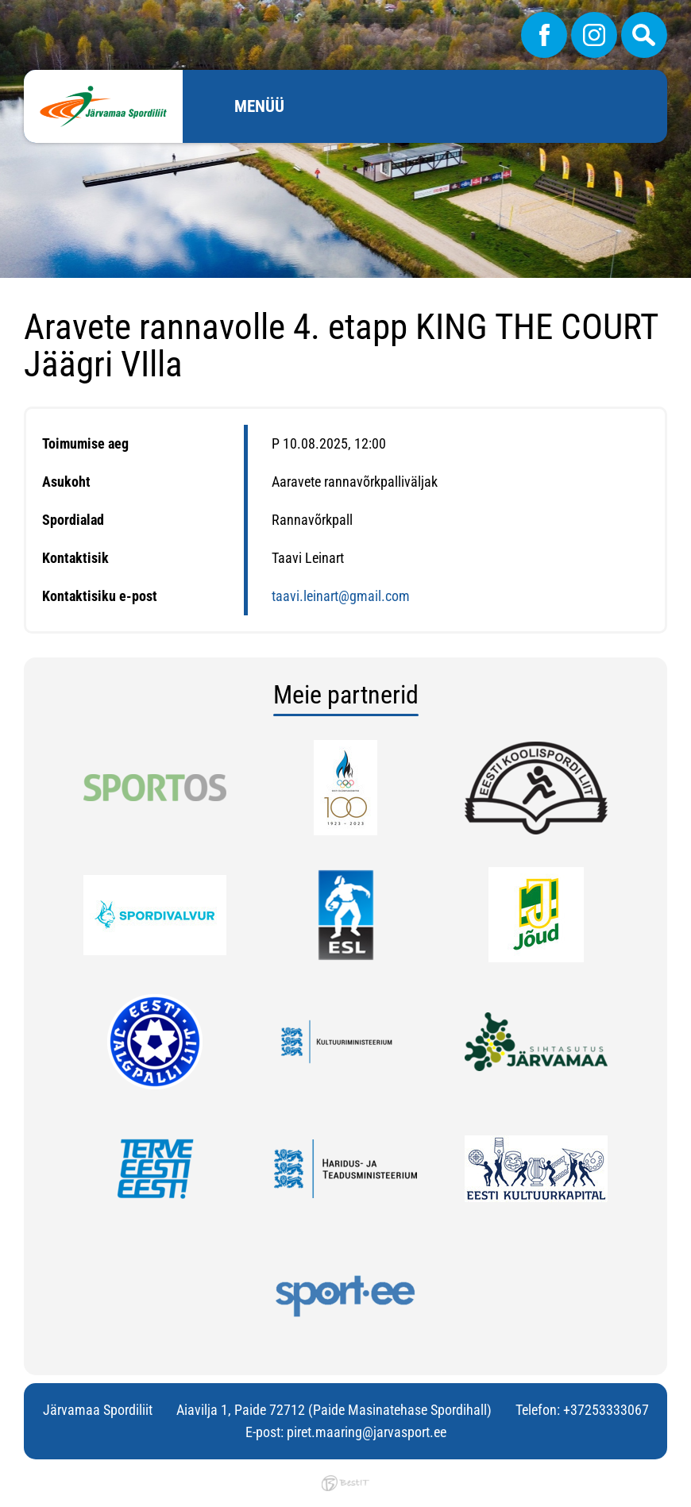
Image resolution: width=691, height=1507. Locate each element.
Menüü (259, 106)
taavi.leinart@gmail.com (341, 596)
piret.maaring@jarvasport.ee (366, 1432)
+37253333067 (606, 1409)
